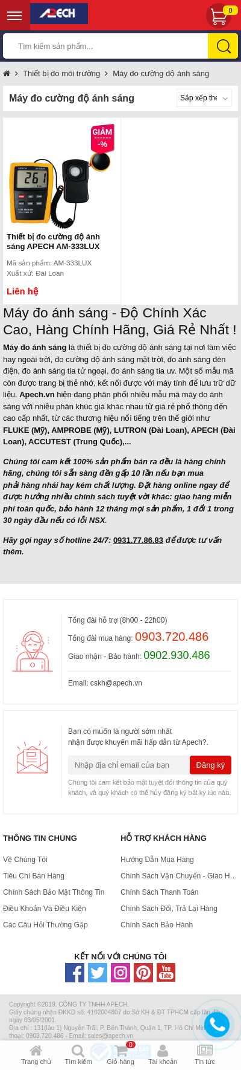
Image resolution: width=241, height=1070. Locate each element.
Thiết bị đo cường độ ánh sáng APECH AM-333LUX (53, 241)
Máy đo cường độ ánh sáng (161, 73)
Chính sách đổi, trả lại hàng (169, 908)
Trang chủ (6, 74)
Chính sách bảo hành (156, 925)
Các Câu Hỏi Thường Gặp (45, 925)
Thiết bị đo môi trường (61, 73)
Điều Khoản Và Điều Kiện (44, 908)
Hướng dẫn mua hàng (157, 859)
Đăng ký (210, 765)
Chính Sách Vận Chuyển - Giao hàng (179, 876)
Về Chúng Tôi (25, 859)
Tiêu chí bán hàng (33, 876)
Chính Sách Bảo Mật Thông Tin (54, 892)
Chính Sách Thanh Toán (159, 892)
